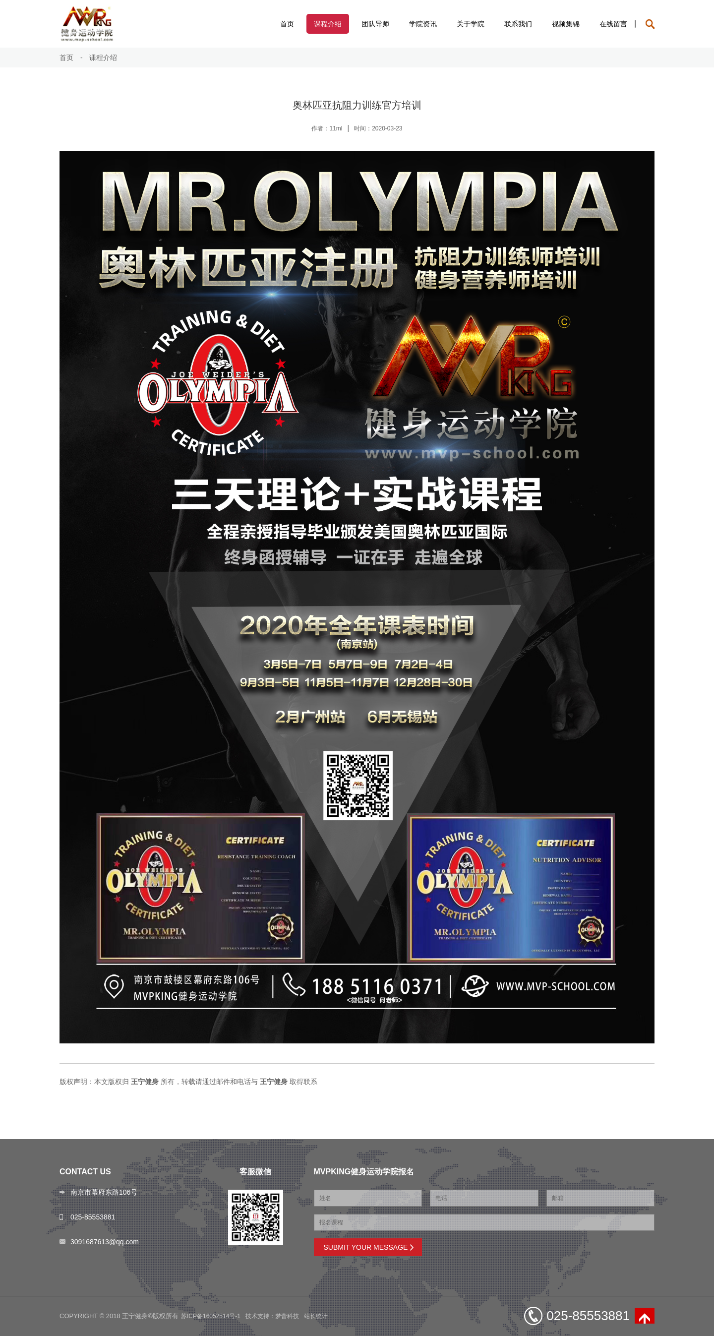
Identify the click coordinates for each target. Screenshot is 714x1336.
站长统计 (316, 1316)
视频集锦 (566, 24)
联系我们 (518, 24)
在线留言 (613, 24)
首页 (287, 24)
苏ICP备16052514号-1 (210, 1316)
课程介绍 (328, 24)
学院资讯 (423, 24)
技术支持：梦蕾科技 (272, 1316)
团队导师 (375, 24)
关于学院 (470, 24)
